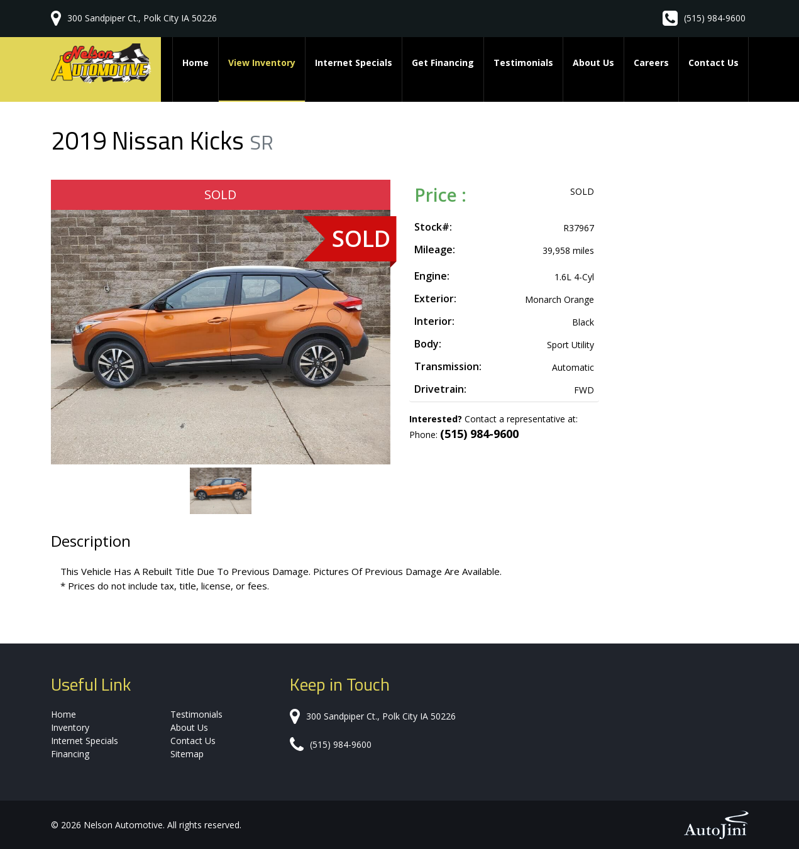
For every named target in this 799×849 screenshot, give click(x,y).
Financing (70, 754)
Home (63, 714)
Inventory (70, 727)
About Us (189, 727)
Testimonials (196, 714)
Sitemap (187, 754)
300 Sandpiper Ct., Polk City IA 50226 (142, 18)
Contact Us (193, 741)
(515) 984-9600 (715, 18)
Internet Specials (84, 741)
